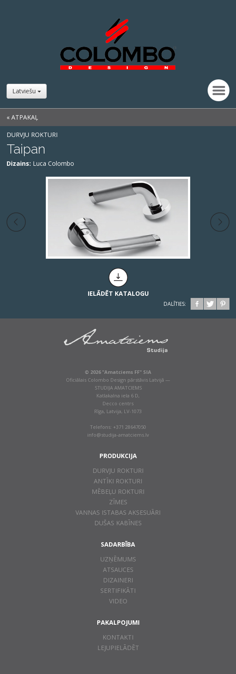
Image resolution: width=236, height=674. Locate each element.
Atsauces (118, 569)
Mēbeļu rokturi (118, 491)
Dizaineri (118, 580)
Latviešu (26, 91)
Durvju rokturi (32, 134)
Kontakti (118, 637)
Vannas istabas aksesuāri (118, 512)
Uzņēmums (118, 559)
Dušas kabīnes (118, 523)
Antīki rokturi (118, 481)
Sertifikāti (118, 590)
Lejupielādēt (118, 647)
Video (118, 601)
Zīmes (118, 502)
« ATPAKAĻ (22, 117)
